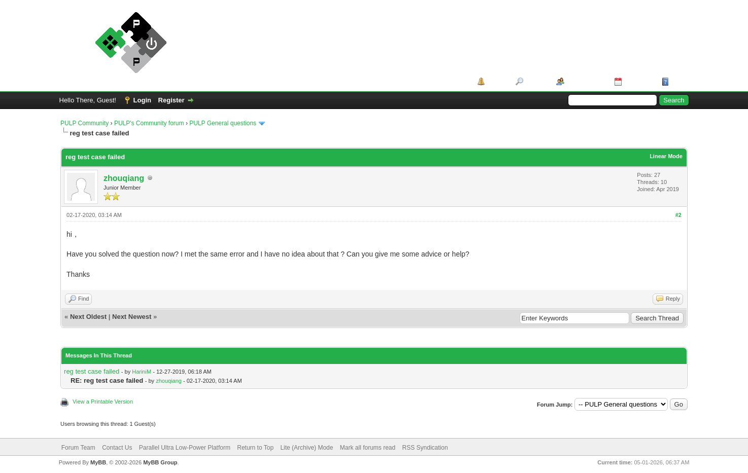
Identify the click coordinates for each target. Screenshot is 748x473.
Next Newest (131, 316)
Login (142, 100)
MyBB (98, 462)
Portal (496, 81)
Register (171, 100)
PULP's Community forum (149, 123)
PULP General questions (222, 123)
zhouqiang (124, 178)
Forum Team (78, 447)
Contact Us (117, 447)
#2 (678, 215)
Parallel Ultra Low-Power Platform (184, 447)
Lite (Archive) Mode (306, 447)
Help (678, 81)
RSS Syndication (425, 447)
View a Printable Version (103, 401)
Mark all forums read (367, 447)
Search (536, 81)
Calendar (638, 81)
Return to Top (255, 447)
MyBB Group (160, 462)
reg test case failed (91, 371)
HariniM (141, 372)
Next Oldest (88, 316)
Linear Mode (666, 156)
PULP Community (84, 123)
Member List (585, 81)
